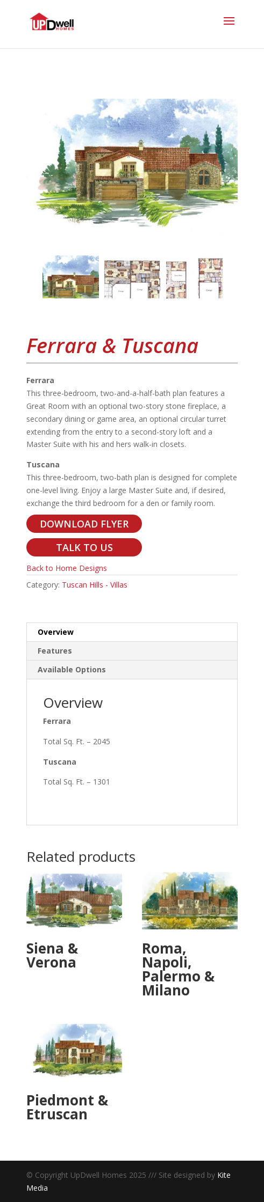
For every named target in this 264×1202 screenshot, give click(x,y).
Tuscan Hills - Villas (94, 585)
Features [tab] (55, 651)
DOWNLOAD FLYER (84, 523)
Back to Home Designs (66, 568)
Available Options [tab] (72, 669)
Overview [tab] (56, 632)
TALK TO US (84, 547)
